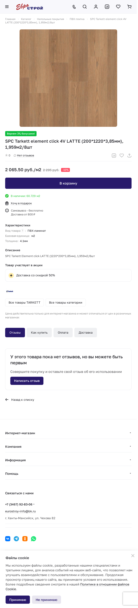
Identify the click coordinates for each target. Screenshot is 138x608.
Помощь (11, 473)
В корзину (68, 183)
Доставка (86, 332)
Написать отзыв (27, 381)
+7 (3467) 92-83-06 (18, 504)
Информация (15, 460)
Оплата (63, 332)
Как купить (39, 332)
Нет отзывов (24, 155)
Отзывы (15, 332)
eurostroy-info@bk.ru (20, 511)
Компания (13, 446)
